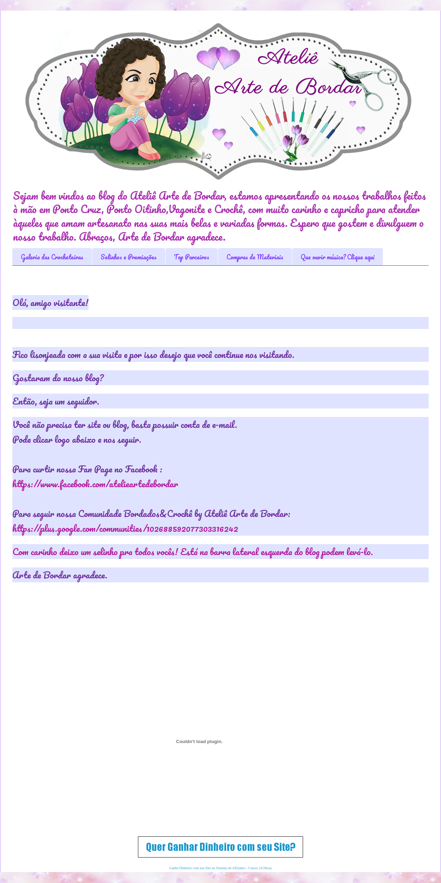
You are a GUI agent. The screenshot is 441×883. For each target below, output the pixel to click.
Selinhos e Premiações (129, 257)
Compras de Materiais (254, 257)
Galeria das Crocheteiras (52, 257)
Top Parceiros (191, 257)
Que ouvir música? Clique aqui (337, 257)
